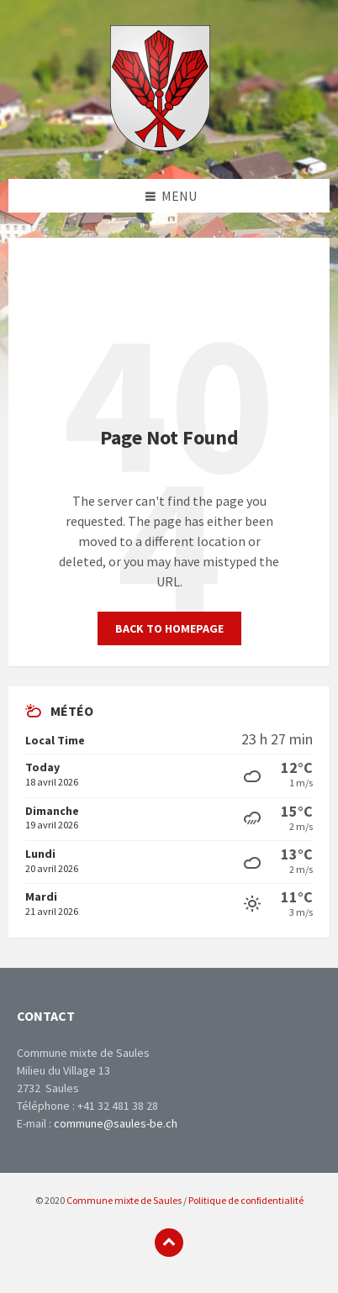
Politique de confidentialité (246, 1200)
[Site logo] (160, 146)
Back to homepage (169, 628)
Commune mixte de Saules (124, 1200)
